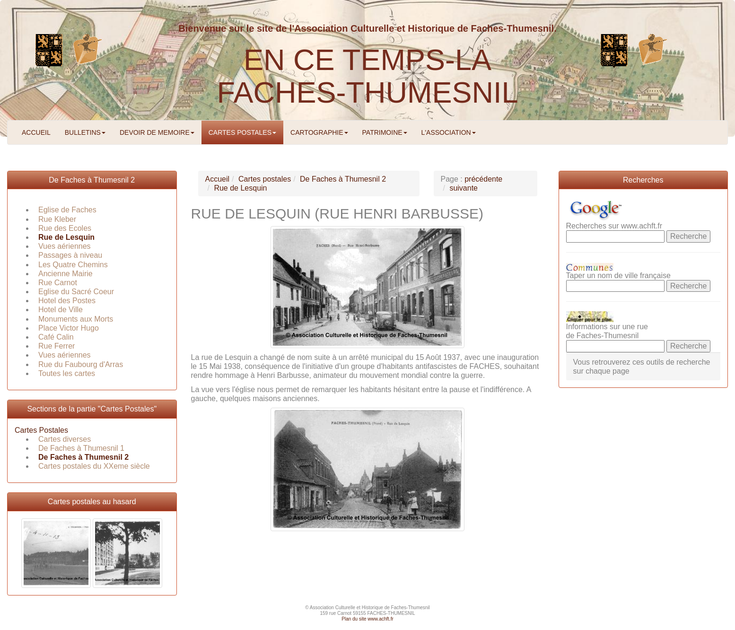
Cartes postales (264, 179)
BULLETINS (85, 132)
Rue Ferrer (56, 346)
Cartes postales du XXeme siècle (94, 466)
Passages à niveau (70, 255)
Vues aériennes (64, 246)
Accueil (217, 179)
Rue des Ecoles (64, 228)
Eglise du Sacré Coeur (76, 292)
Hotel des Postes (67, 301)
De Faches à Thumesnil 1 (81, 448)
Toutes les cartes (66, 373)
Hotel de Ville (60, 310)
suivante (463, 188)
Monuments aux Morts (75, 319)
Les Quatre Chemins (73, 265)
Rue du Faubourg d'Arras (80, 364)
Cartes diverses (64, 439)
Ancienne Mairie (65, 274)
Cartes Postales (41, 430)
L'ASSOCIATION (448, 132)
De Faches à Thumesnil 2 (92, 180)
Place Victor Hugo (68, 328)
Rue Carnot (57, 283)
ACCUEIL (36, 132)
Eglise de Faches (67, 210)
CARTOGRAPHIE (319, 132)
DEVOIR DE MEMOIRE (157, 132)
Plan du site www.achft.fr (367, 618)
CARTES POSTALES (242, 132)
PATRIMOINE (384, 132)
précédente (483, 179)
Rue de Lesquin (66, 237)
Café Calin (56, 337)
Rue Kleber (57, 219)
